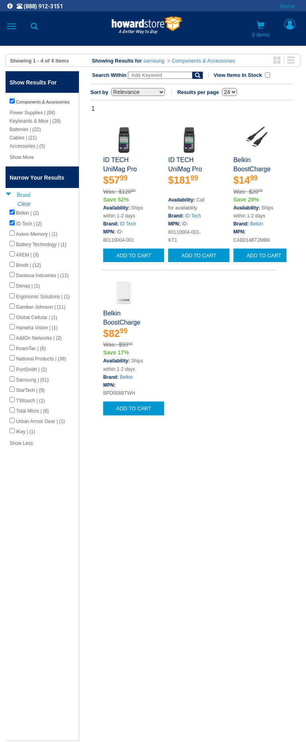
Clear (24, 204)
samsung (154, 61)
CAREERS (153, 619)
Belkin (256, 224)
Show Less (21, 443)
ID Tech (128, 224)
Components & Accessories (203, 61)
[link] (104, 722)
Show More (22, 157)
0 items (261, 29)
